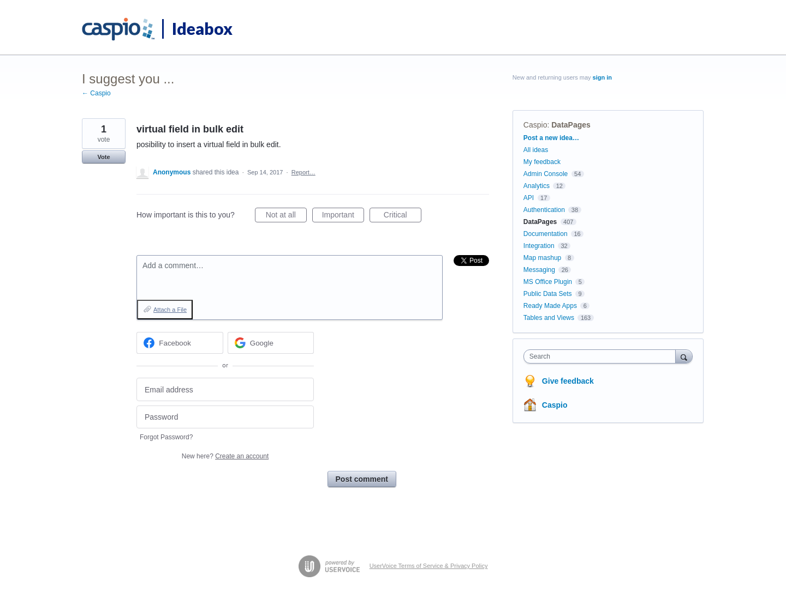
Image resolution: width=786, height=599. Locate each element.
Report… (303, 172)
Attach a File (170, 309)
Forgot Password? (166, 437)
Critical (402, 216)
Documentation (545, 234)
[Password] (225, 417)
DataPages (571, 124)
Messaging (539, 270)
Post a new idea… (551, 138)
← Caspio (96, 93)
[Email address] (225, 389)
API (528, 198)
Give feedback (568, 381)
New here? (225, 456)
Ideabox (202, 28)
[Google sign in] (271, 343)
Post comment (362, 479)
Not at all (286, 216)
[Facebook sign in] (179, 343)
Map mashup (542, 258)
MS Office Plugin (547, 282)
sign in (602, 77)
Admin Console (545, 174)
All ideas (535, 150)
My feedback (542, 162)
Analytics (536, 186)
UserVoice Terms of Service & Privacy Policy (429, 565)
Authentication (544, 210)
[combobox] (602, 356)
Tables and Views (548, 318)
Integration (539, 246)
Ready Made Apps (550, 306)
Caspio (535, 124)
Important (343, 216)
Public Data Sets (547, 294)
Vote (103, 157)
